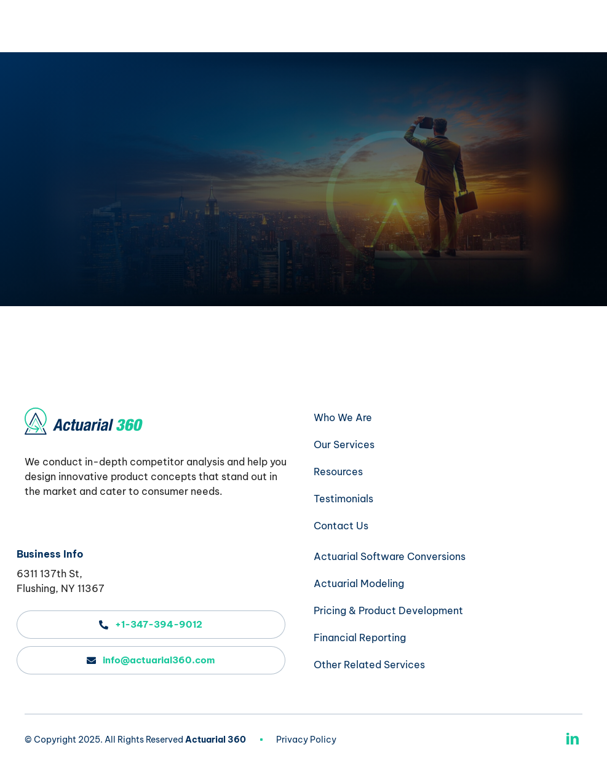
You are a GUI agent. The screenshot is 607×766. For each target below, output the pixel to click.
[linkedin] (572, 739)
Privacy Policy (306, 739)
